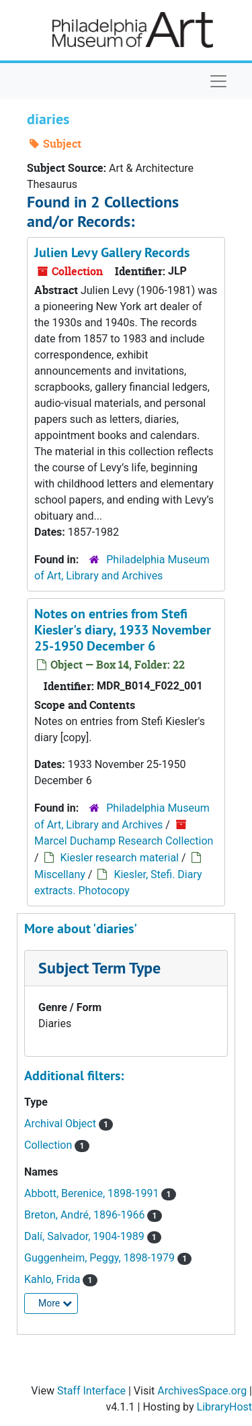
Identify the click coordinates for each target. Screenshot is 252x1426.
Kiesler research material (119, 857)
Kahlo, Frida (53, 1279)
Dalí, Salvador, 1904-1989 (85, 1236)
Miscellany (59, 874)
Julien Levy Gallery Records (112, 252)
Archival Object (61, 1123)
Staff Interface (91, 1390)
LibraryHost (224, 1406)
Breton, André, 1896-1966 (85, 1214)
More (55, 1303)
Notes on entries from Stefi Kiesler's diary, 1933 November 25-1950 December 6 (122, 630)
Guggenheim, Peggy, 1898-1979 (100, 1257)
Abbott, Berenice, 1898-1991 (92, 1193)
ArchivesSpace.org (202, 1390)
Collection (49, 1145)
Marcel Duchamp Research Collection (123, 841)
